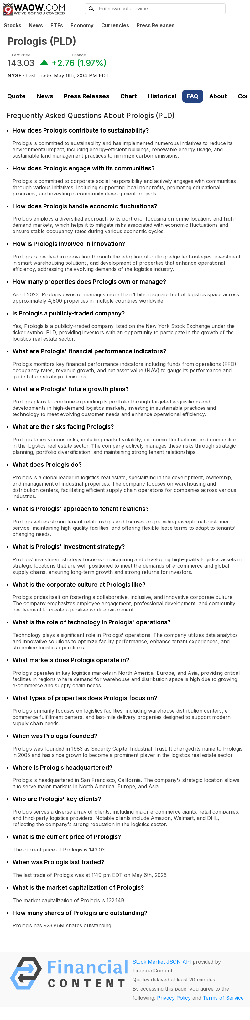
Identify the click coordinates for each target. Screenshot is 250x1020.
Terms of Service (223, 998)
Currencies (115, 25)
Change (79, 55)
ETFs (56, 25)
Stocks (12, 25)
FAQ (192, 96)
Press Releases (155, 25)
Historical (162, 96)
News (36, 25)
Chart (128, 96)
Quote (16, 96)
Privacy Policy (174, 998)
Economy (82, 25)
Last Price (21, 55)
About (218, 96)
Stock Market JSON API (162, 962)
